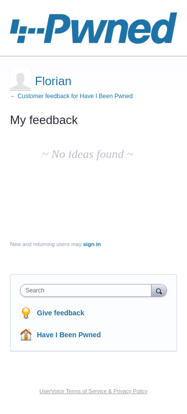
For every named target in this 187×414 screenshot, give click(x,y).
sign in (92, 244)
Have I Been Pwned (69, 335)
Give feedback (60, 313)
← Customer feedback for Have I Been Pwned (71, 96)
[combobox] (88, 290)
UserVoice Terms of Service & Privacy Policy (93, 391)
